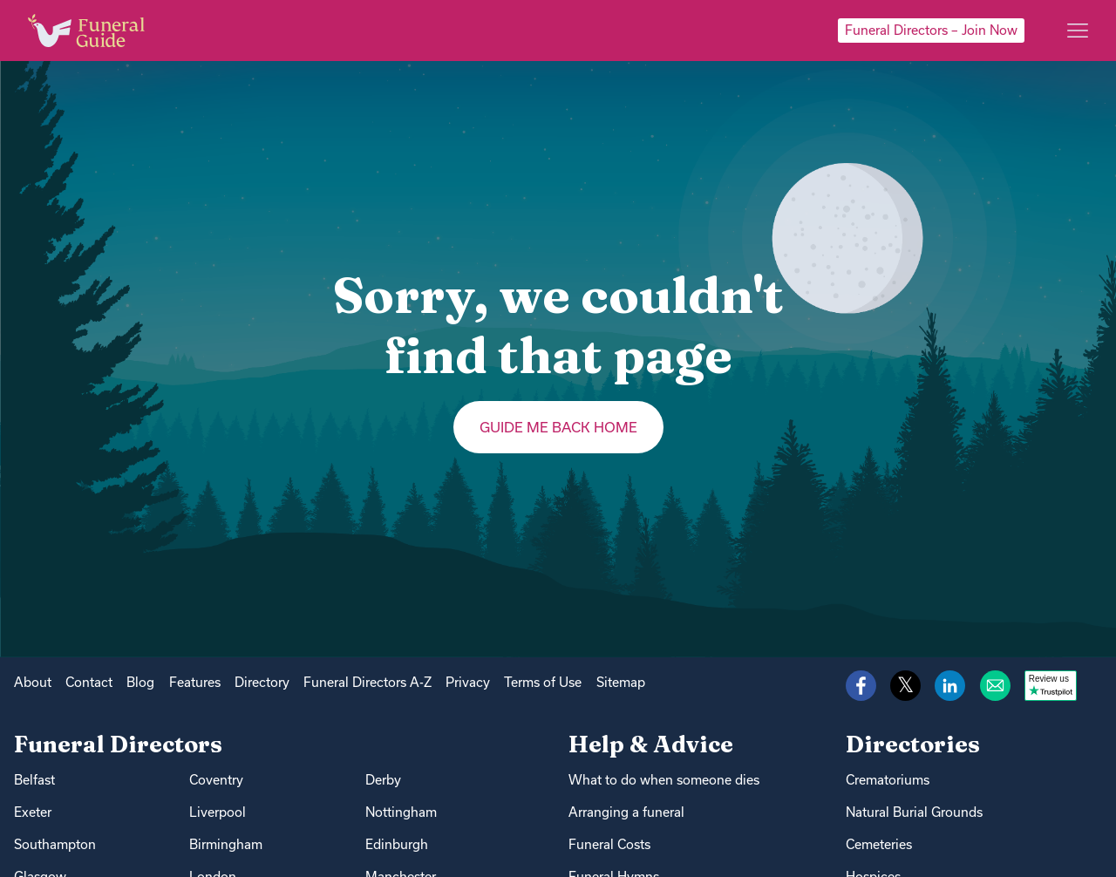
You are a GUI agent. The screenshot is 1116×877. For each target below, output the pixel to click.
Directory (262, 682)
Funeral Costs (609, 844)
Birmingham (225, 844)
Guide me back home (558, 427)
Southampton (55, 844)
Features (195, 682)
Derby (383, 779)
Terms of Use (543, 682)
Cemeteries (879, 844)
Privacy (468, 682)
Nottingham (401, 812)
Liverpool (217, 812)
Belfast (34, 779)
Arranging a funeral (626, 812)
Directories (913, 744)
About (32, 682)
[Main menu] (1077, 30)
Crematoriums (887, 779)
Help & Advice (650, 744)
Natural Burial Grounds (914, 812)
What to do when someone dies (663, 779)
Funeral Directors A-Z (367, 682)
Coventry (216, 779)
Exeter (32, 812)
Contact (88, 682)
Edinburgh (396, 844)
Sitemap (620, 682)
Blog (140, 682)
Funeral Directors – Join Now (931, 30)
